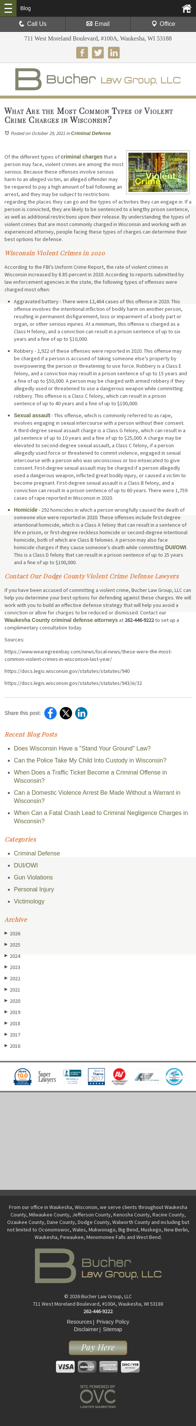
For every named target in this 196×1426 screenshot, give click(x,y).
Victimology (29, 901)
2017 (12, 1034)
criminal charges (82, 157)
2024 (12, 955)
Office (163, 24)
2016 (12, 1045)
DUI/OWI (175, 547)
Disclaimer (86, 1329)
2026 (12, 933)
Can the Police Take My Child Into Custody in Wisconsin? (90, 760)
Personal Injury (34, 889)
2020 (12, 1000)
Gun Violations (33, 877)
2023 (12, 967)
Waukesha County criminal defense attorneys (61, 620)
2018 (12, 1023)
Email (98, 24)
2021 (12, 989)
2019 (12, 1012)
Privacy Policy (112, 1322)
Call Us (33, 24)
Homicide (26, 510)
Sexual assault (32, 415)
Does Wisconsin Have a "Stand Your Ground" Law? (82, 748)
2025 (12, 944)
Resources (79, 1322)
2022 (12, 978)
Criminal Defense (91, 133)
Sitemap (112, 1329)
